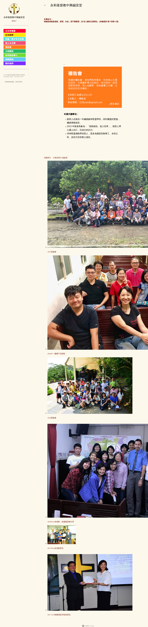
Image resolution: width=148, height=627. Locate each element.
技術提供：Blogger (88, 626)
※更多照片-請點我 (59, 158)
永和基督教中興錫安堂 (66, 5)
